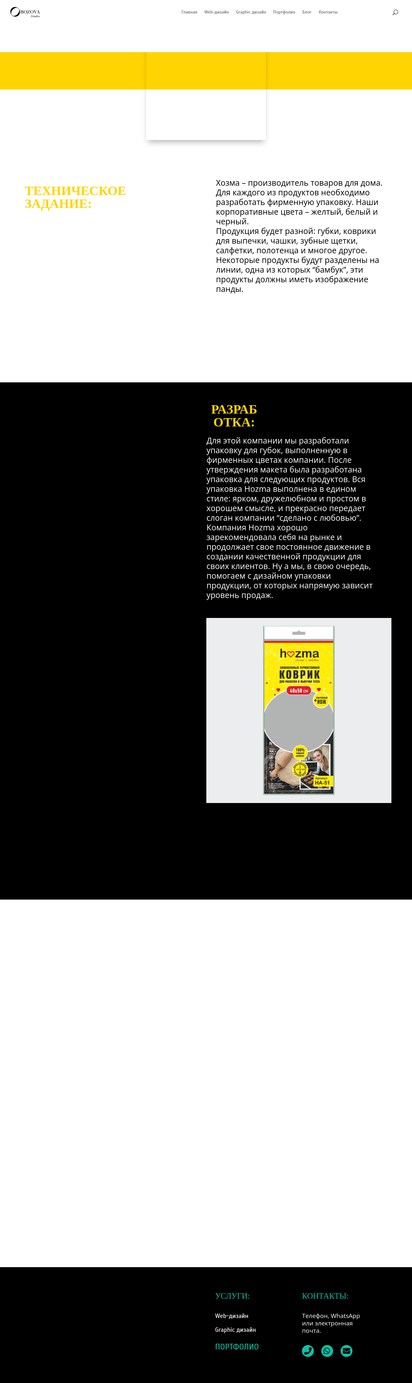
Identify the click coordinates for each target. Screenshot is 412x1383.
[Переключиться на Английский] (386, 12)
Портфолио (284, 12)
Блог (307, 12)
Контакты (328, 12)
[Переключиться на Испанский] (348, 12)
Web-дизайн (216, 12)
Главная (189, 12)
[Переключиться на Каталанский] (373, 12)
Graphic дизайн (251, 12)
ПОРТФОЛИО (237, 1347)
